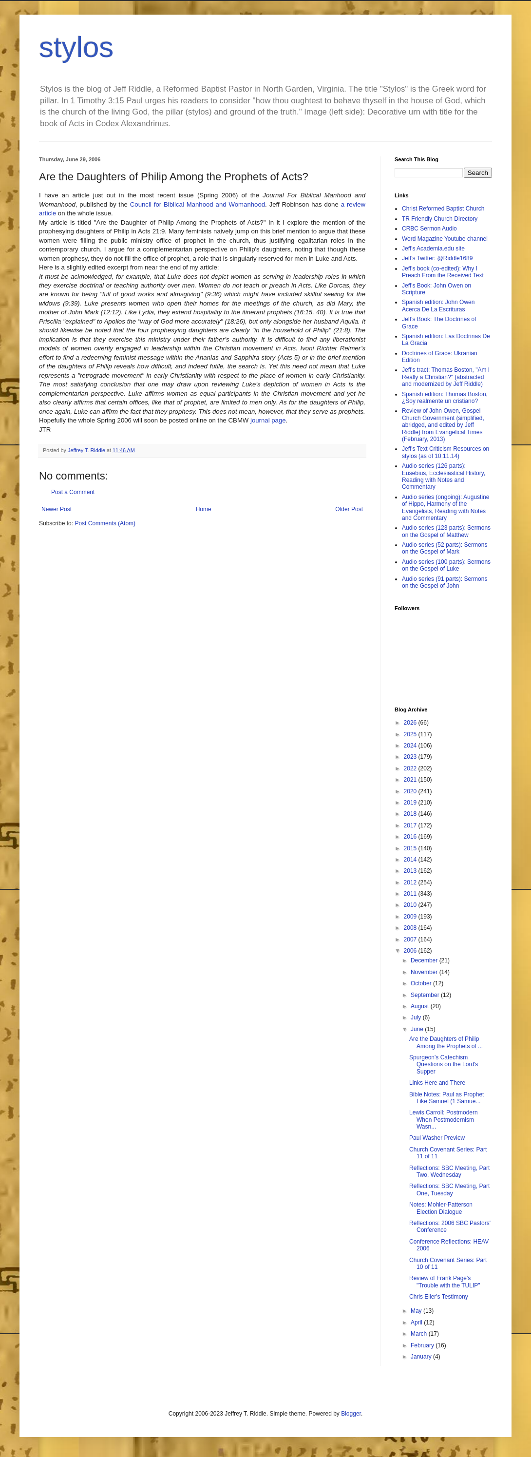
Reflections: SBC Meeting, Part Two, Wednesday (449, 1171)
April (417, 1322)
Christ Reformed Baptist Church (443, 208)
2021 (411, 779)
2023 (411, 756)
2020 (411, 791)
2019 (411, 802)
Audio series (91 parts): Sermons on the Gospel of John (444, 582)
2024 (411, 745)
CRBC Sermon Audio (429, 228)
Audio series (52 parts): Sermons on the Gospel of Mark (444, 548)
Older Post (349, 509)
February (423, 1345)
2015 (411, 848)
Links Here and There (437, 1082)
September (426, 995)
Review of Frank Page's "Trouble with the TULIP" (444, 1281)
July (417, 1017)
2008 (411, 927)
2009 (411, 916)
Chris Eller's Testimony (438, 1296)
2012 (411, 882)
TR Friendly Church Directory (439, 218)
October (422, 983)
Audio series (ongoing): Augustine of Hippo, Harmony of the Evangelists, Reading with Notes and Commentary (445, 507)
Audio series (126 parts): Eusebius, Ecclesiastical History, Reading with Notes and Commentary (443, 476)
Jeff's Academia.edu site (433, 248)
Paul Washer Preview (437, 1137)
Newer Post (56, 509)
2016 (411, 836)
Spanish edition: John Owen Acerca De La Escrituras (438, 305)
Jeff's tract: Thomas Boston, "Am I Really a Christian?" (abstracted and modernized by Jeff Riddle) (446, 376)
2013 (411, 870)
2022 (411, 768)
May (417, 1310)
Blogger (351, 1413)
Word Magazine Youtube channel (445, 238)
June (418, 1029)
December (425, 960)
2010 (411, 904)
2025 (411, 734)
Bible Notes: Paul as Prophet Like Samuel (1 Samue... (446, 1098)
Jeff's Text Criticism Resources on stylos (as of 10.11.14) (445, 452)
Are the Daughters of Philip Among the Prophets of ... (446, 1042)
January (422, 1356)
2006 (411, 950)
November (425, 972)
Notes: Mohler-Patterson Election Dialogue (441, 1208)
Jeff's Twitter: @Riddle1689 (437, 258)
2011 (411, 893)
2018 (411, 813)
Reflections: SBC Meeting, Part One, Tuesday (449, 1189)
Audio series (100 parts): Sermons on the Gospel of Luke (446, 565)
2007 (411, 939)
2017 (411, 825)
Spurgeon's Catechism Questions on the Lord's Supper (443, 1064)
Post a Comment (73, 492)
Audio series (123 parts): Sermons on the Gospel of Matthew (446, 531)
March (420, 1333)
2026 (411, 722)
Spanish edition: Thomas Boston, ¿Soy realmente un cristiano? (445, 397)
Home (203, 509)
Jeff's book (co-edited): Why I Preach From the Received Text (443, 272)
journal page (268, 420)
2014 (411, 859)
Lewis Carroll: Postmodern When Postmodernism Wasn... (443, 1119)
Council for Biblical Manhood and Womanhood (197, 204)
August (421, 1006)
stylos (76, 47)
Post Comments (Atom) (105, 523)
